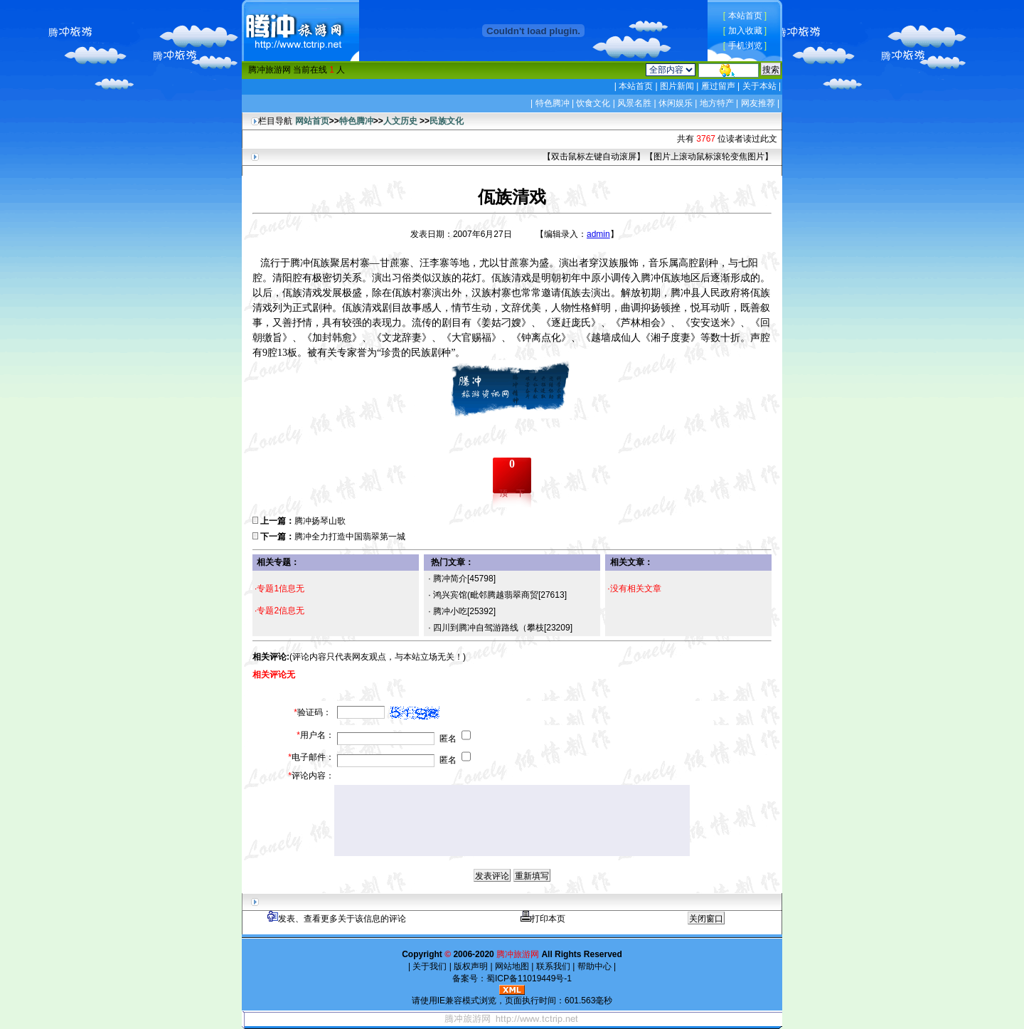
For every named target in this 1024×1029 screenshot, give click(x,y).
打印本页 (543, 919)
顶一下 (512, 493)
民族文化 (447, 121)
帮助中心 (594, 966)
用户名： (315, 735)
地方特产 (717, 103)
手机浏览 (745, 46)
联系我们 (552, 966)
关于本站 (759, 86)
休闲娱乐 (675, 103)
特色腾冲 (552, 103)
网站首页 (312, 121)
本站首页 (745, 16)
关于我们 (429, 966)
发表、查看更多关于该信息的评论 (336, 919)
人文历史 (400, 121)
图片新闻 (677, 86)
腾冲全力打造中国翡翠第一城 (349, 537)
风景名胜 (634, 103)
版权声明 (471, 966)
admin (598, 234)
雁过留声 (717, 86)
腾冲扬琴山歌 (320, 521)
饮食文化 (593, 103)
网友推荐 (758, 103)
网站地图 (512, 966)
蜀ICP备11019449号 (525, 978)
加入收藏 (745, 31)
